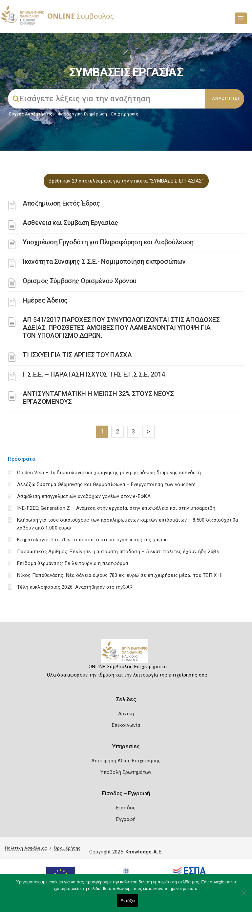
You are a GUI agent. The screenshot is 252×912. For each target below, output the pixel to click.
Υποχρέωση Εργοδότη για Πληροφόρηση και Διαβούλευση (108, 242)
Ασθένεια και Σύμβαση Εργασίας (70, 223)
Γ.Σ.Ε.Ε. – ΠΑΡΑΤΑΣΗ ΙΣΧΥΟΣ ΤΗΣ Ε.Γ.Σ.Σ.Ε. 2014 (94, 374)
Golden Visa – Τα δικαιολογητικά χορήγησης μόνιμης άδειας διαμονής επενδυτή (109, 473)
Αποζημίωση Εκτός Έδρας (61, 203)
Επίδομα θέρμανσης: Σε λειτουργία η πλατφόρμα (72, 563)
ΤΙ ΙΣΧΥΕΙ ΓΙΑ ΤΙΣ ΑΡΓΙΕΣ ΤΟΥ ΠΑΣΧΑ (77, 355)
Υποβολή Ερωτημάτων (125, 772)
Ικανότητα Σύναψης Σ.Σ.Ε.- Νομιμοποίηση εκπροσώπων (104, 261)
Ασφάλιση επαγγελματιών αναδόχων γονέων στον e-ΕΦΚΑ (84, 496)
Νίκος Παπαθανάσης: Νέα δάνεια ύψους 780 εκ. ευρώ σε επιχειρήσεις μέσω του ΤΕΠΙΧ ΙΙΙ (119, 575)
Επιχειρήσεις (124, 113)
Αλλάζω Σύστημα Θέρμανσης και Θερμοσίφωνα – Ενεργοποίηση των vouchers (106, 484)
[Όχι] (244, 896)
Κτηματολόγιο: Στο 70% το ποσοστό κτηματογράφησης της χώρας (92, 540)
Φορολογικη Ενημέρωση (82, 113)
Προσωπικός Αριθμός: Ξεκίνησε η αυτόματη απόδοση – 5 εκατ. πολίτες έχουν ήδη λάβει (119, 552)
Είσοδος (126, 808)
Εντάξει (127, 900)
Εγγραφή (126, 819)
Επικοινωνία (126, 725)
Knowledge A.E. (144, 852)
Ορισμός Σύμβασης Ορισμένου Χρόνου (79, 281)
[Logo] (126, 653)
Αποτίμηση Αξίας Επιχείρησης (125, 761)
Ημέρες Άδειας (45, 300)
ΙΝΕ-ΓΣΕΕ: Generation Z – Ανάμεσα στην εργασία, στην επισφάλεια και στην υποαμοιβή (116, 508)
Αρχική (126, 714)
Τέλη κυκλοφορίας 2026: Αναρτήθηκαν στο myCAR (75, 587)
